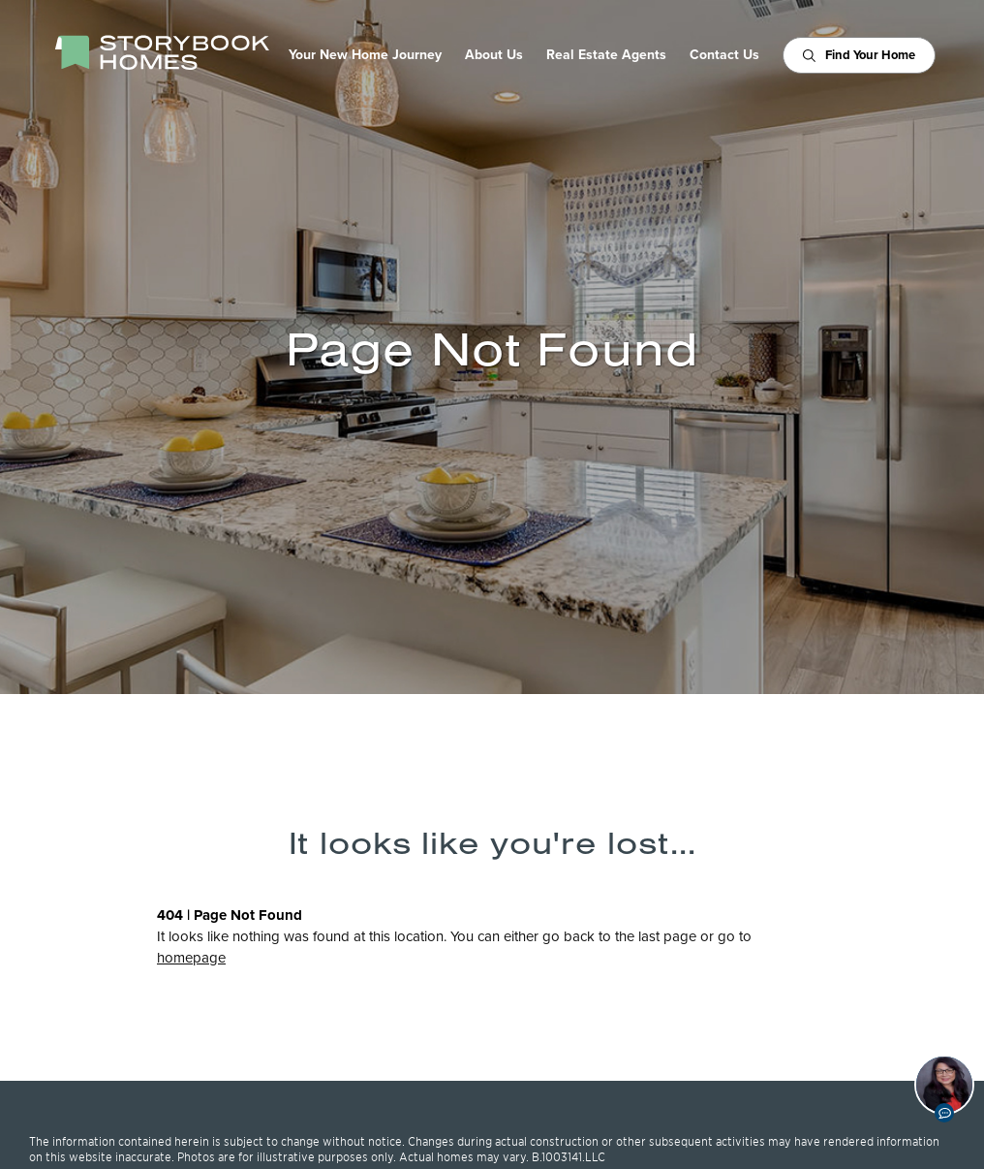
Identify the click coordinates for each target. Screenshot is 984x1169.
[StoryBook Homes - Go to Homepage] (161, 52)
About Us (494, 55)
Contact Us (724, 55)
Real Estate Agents (606, 55)
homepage (191, 957)
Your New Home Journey (365, 55)
